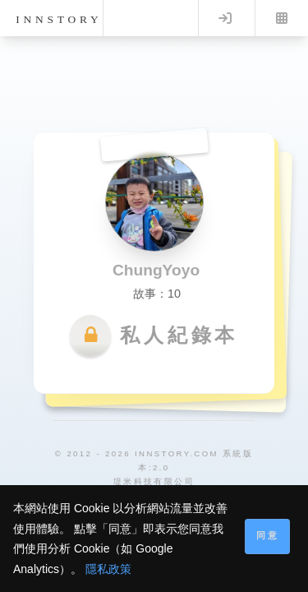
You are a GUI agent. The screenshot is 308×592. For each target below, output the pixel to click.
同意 (267, 535)
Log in (225, 18)
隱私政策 (108, 569)
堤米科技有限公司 (154, 481)
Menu (281, 18)
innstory (59, 19)
